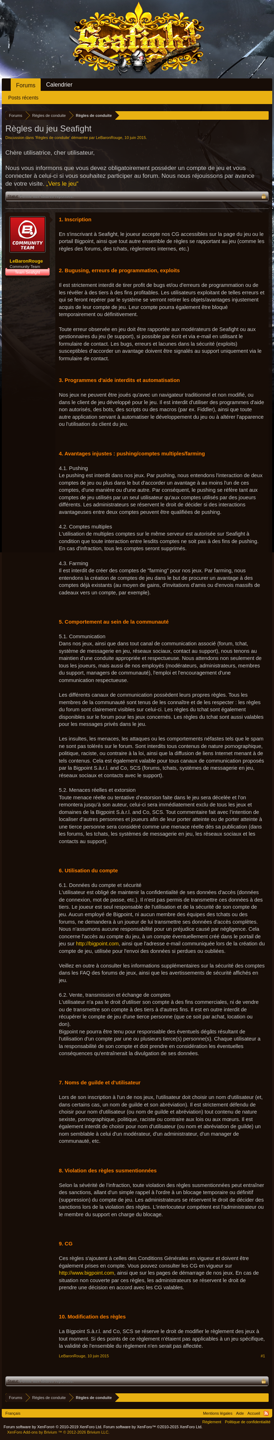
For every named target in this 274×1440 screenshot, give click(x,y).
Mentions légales (218, 1413)
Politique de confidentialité (247, 1422)
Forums (25, 85)
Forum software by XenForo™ (153, 1427)
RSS (266, 1413)
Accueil (254, 1413)
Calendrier (59, 85)
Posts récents (23, 97)
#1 (263, 1356)
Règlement (211, 1422)
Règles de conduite (52, 137)
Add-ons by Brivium (58, 1432)
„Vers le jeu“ (62, 183)
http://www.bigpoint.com (86, 1273)
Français (12, 1413)
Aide (240, 1413)
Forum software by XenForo (53, 1427)
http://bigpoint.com (97, 943)
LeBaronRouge (109, 137)
